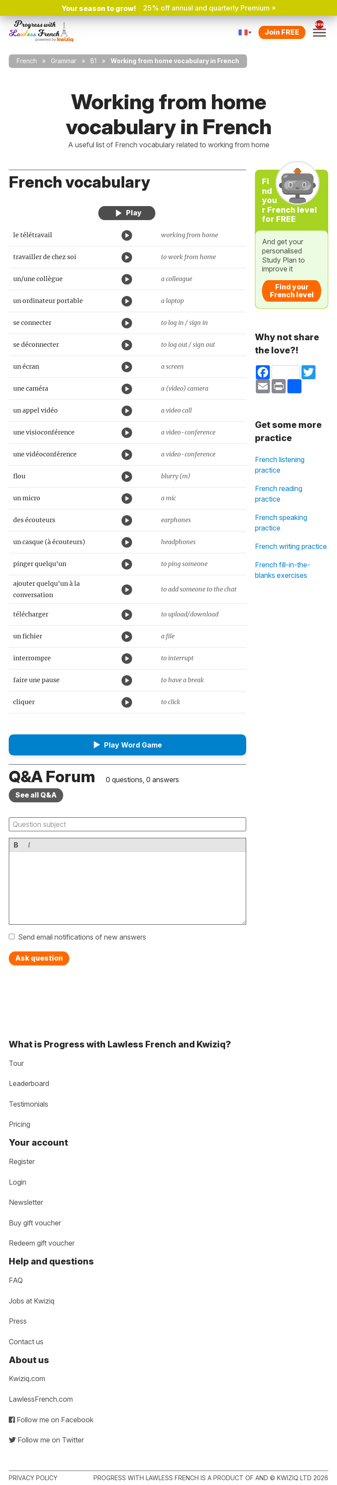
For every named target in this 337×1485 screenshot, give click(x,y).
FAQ (16, 1280)
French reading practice (278, 493)
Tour (16, 1063)
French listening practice (280, 464)
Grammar (63, 60)
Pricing (19, 1124)
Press (18, 1321)
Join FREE (282, 32)
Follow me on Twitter (46, 1439)
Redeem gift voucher (42, 1243)
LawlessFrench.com (41, 1399)
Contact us (26, 1341)
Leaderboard (29, 1083)
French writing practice (291, 546)
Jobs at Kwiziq (31, 1300)
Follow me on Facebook (51, 1419)
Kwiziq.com (27, 1378)
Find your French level (292, 290)
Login (17, 1182)
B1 (93, 60)
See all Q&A (36, 795)
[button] (127, 744)
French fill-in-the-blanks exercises (282, 570)
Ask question (39, 958)
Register (22, 1161)
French (27, 60)
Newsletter (26, 1202)
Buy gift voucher (35, 1222)
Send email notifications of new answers (82, 937)
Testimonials (28, 1104)
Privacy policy (33, 1477)
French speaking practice (281, 522)
